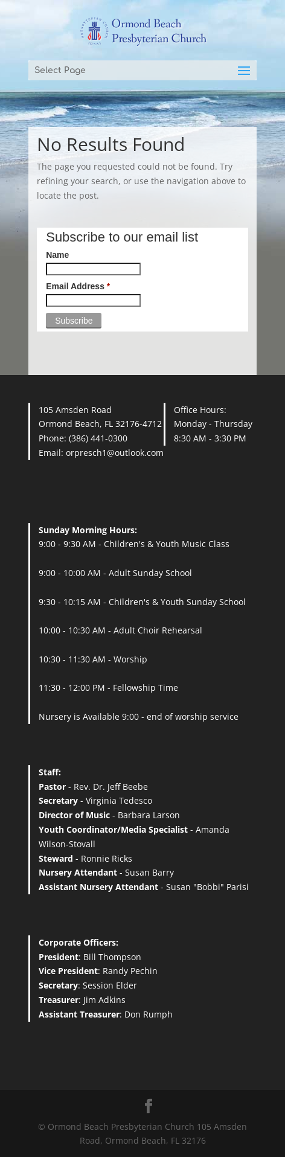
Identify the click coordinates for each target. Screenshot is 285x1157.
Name (57, 255)
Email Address (78, 286)
